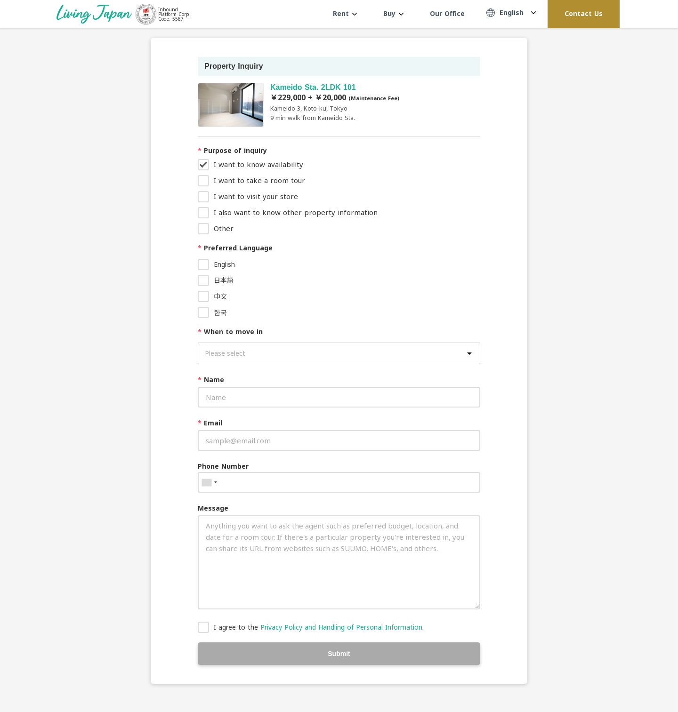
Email (210, 422)
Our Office (447, 13)
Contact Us (584, 13)
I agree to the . (319, 627)
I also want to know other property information (296, 212)
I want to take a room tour (259, 180)
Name (211, 379)
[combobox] (209, 482)
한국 (220, 312)
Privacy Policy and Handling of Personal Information (341, 627)
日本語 (224, 280)
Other (224, 228)
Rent (345, 13)
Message (213, 508)
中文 (220, 296)
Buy (393, 13)
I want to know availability (258, 164)
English (224, 264)
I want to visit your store (256, 196)
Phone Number (223, 466)
